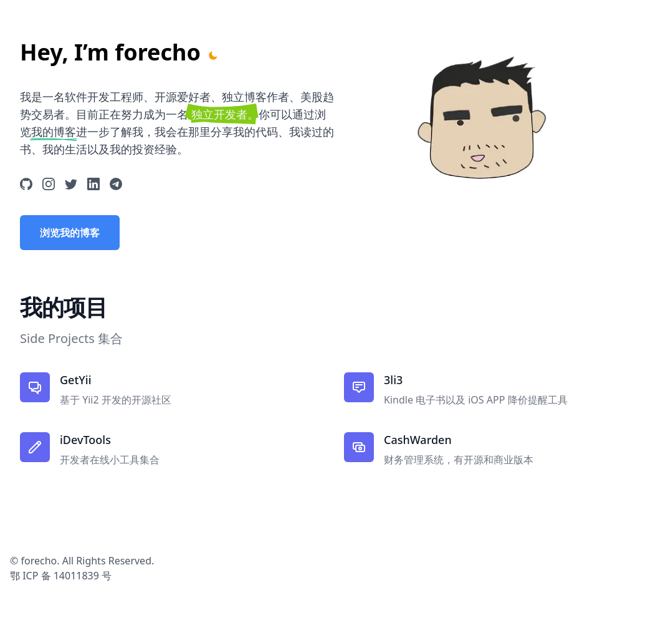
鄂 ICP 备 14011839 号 (61, 575)
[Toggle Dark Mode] (213, 55)
